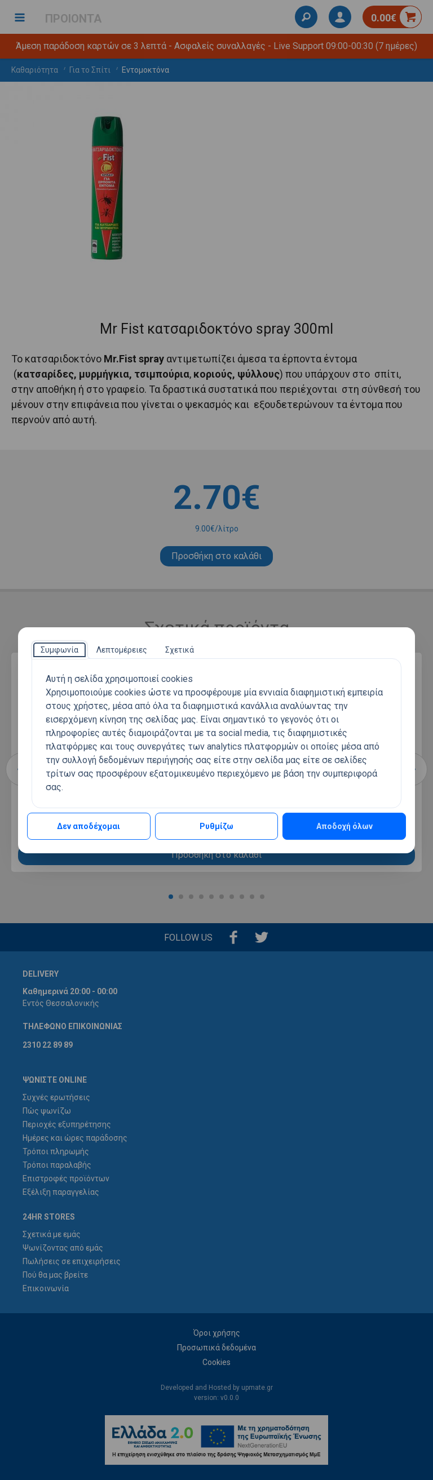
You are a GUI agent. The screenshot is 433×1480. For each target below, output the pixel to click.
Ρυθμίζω (216, 826)
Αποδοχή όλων (344, 826)
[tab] (59, 650)
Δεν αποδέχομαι (88, 826)
